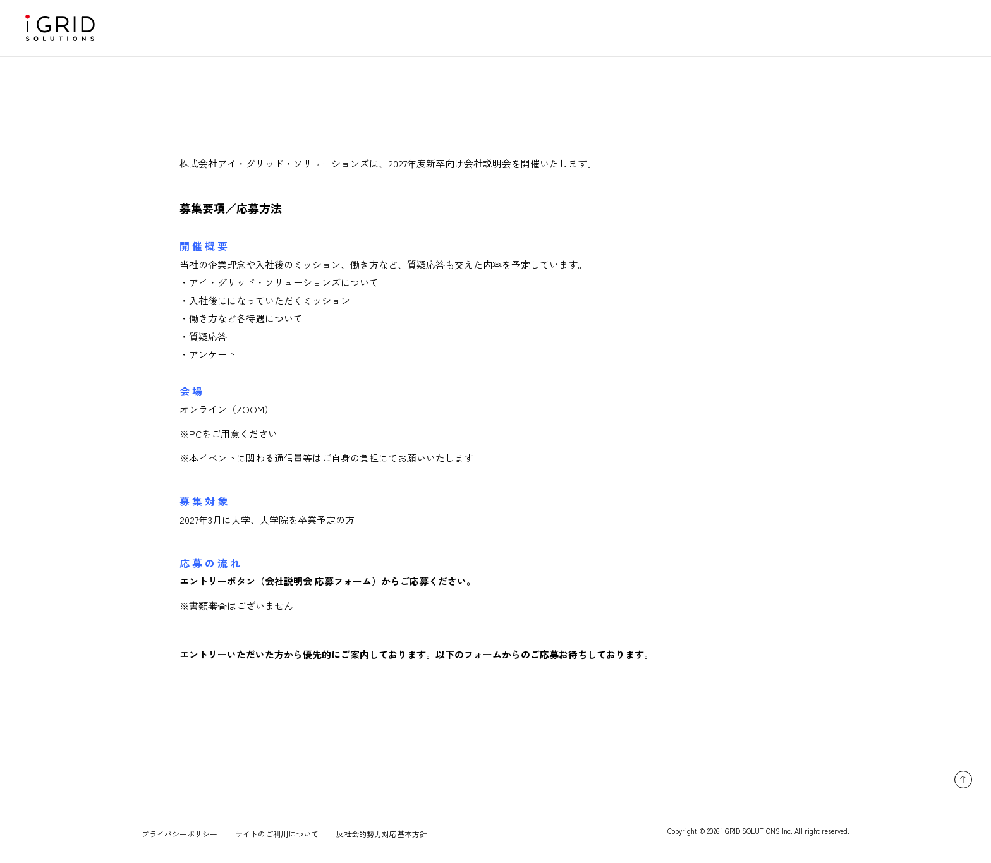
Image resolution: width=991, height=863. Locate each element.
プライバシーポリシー (179, 833)
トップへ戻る (963, 779)
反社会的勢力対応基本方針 (381, 833)
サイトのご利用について (277, 833)
